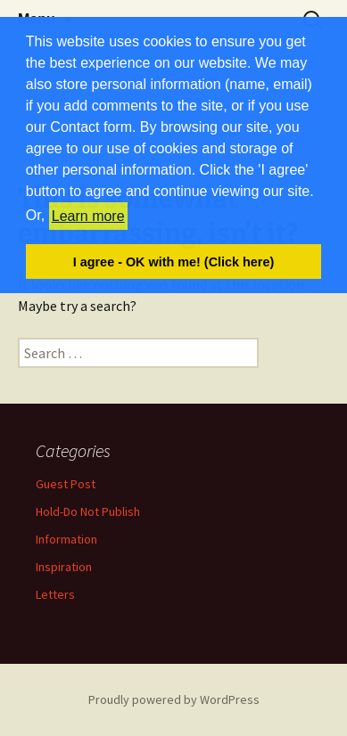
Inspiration (64, 567)
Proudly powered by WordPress (174, 699)
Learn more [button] (88, 216)
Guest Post (65, 484)
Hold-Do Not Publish (88, 511)
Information (66, 539)
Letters (55, 594)
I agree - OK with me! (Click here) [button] (174, 262)
